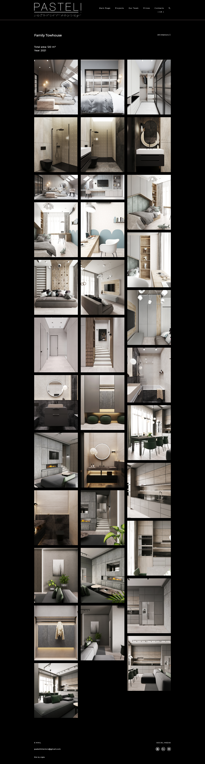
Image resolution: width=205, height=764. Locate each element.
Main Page (104, 8)
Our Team (134, 8)
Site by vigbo (39, 757)
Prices (146, 8)
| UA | (161, 12)
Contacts (159, 8)
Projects (119, 8)
